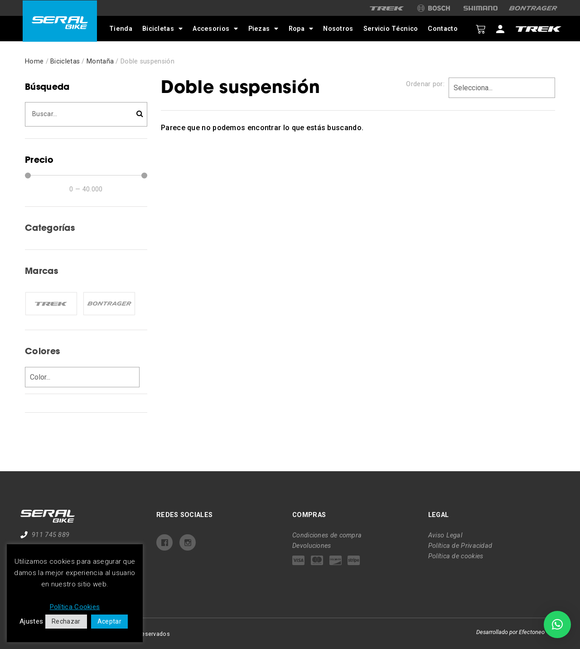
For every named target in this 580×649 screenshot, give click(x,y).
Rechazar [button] (66, 621)
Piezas (262, 28)
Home (34, 61)
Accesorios (214, 28)
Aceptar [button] (109, 621)
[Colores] (82, 377)
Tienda (120, 29)
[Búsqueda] (86, 114)
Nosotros (338, 29)
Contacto (442, 29)
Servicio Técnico (389, 29)
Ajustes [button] (31, 621)
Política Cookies (75, 607)
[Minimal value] (86, 175)
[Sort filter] (502, 88)
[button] (557, 624)
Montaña (100, 61)
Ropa (300, 28)
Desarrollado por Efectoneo (510, 632)
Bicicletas (161, 28)
